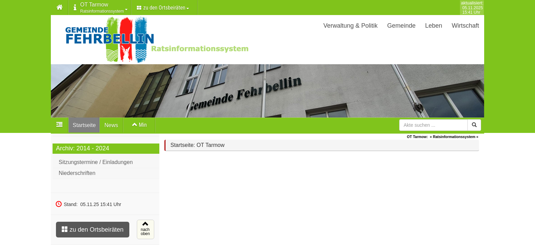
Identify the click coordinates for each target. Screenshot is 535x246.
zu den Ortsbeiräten (93, 231)
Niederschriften (77, 175)
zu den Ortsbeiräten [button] (163, 7)
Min (139, 125)
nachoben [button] (144, 232)
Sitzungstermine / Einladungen (96, 164)
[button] (60, 7)
